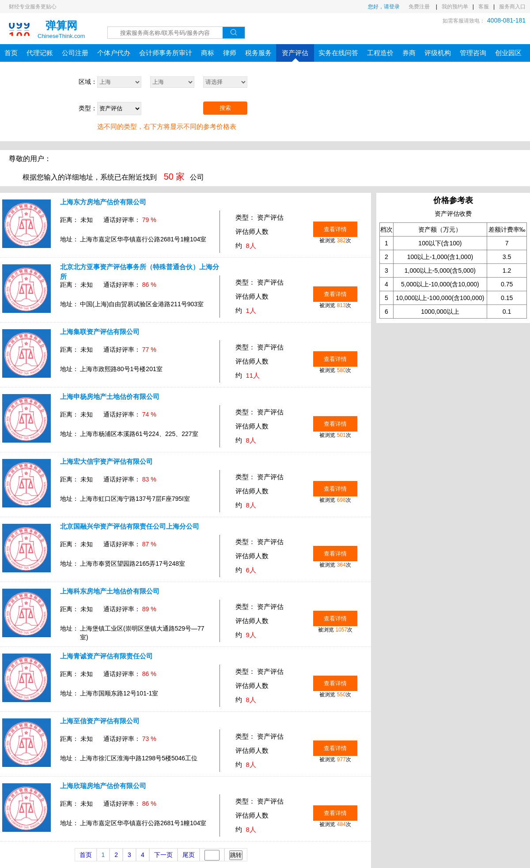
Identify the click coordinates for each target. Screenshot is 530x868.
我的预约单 (455, 7)
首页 (11, 52)
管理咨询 (473, 52)
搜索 (225, 108)
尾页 (188, 854)
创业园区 (508, 52)
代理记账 (39, 52)
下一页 (163, 854)
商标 (207, 52)
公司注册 (75, 52)
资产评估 (295, 55)
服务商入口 (512, 7)
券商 (409, 52)
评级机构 (437, 52)
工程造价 (380, 52)
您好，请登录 (384, 7)
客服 (483, 7)
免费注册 (420, 7)
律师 (229, 52)
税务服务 (258, 52)
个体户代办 (113, 52)
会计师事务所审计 (165, 52)
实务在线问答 (338, 52)
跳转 (236, 855)
